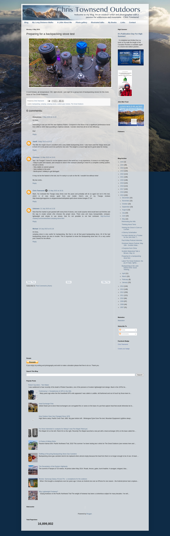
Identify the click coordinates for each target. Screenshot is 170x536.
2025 (122, 165)
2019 (122, 183)
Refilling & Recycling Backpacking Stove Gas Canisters (58, 454)
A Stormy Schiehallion (129, 232)
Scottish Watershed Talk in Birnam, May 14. (131, 252)
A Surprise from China (129, 248)
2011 (122, 295)
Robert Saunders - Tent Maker (38, 385)
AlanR (35, 142)
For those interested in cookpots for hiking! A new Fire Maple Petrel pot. (63, 429)
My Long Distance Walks (42, 22)
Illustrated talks (97, 22)
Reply (35, 134)
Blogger (89, 514)
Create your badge (124, 348)
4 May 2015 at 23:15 (49, 117)
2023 (122, 171)
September (126, 207)
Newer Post (31, 282)
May (123, 219)
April (124, 273)
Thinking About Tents (129, 224)
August (124, 210)
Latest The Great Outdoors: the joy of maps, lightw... (132, 262)
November (126, 201)
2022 (122, 174)
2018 (122, 186)
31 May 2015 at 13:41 (47, 157)
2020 (122, 180)
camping (43, 104)
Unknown (36, 157)
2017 (122, 189)
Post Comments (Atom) (44, 286)
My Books (112, 22)
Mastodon (121, 320)
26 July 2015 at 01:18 (46, 229)
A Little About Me (64, 22)
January (125, 282)
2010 (122, 298)
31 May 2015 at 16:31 (55, 191)
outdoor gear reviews (63, 104)
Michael (35, 229)
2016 (122, 192)
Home (69, 282)
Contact (132, 22)
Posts (122, 330)
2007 (122, 307)
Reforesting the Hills (128, 221)
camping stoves (52, 104)
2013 (122, 289)
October (125, 204)
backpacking (36, 104)
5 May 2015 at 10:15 (45, 142)
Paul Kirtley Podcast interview (132, 240)
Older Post (105, 282)
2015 (122, 195)
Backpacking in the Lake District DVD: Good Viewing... (130, 268)
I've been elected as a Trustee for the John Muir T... (132, 236)
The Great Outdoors (77, 104)
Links (122, 22)
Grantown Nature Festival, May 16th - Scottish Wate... (132, 244)
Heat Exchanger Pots (46, 404)
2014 (122, 286)
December (126, 198)
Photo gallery (81, 22)
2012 (122, 292)
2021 (122, 177)
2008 (122, 304)
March (124, 276)
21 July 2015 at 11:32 (47, 209)
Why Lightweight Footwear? (48, 491)
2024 (122, 168)
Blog (26, 22)
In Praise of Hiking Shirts (47, 441)
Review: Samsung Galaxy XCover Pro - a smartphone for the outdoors (63, 479)
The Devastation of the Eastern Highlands (53, 466)
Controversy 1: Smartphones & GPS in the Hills (55, 391)
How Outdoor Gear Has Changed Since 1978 (54, 416)
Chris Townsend (38, 191)
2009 (122, 301)
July (123, 213)
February (125, 279)
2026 (122, 162)
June (124, 216)
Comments (124, 334)
